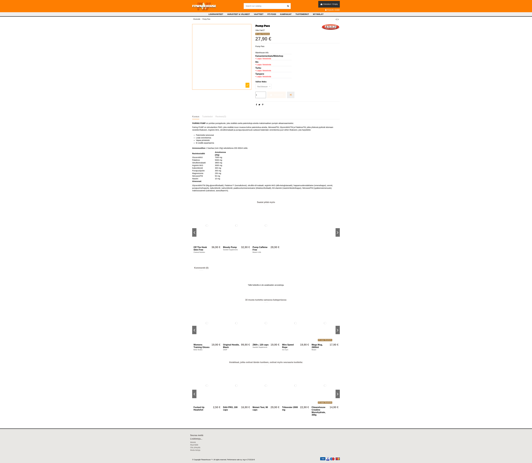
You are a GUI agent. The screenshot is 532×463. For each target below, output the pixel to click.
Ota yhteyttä (195, 447)
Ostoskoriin (276, 95)
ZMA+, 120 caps (261, 345)
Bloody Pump (230, 247)
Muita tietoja (195, 450)
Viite (257, 30)
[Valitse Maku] (263, 86)
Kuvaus (195, 116)
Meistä (193, 442)
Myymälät (194, 445)
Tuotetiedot (207, 116)
